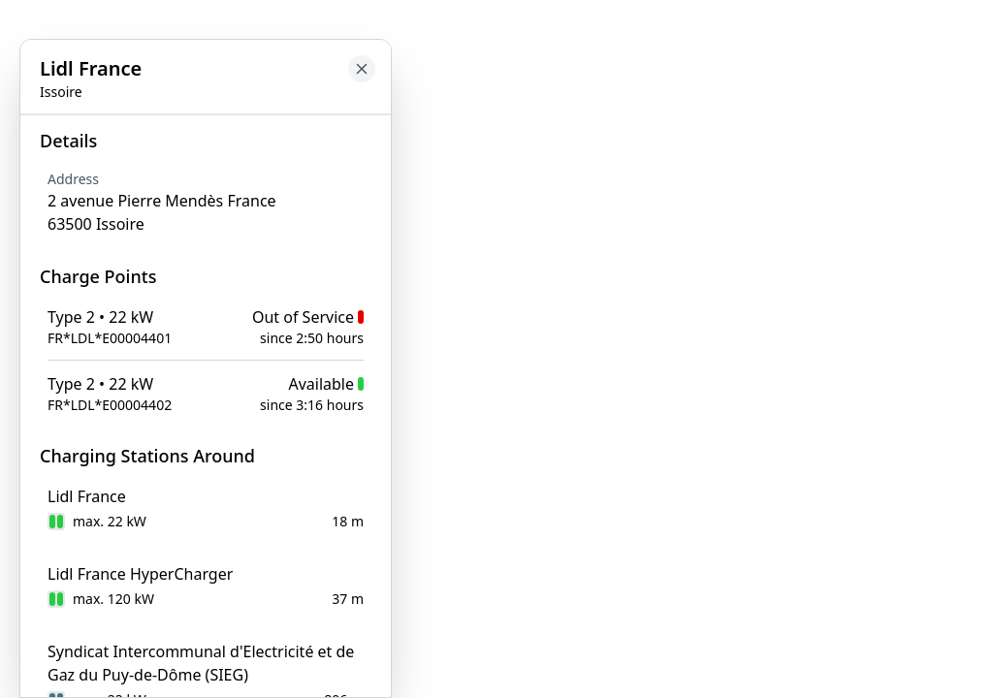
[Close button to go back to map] (361, 68)
